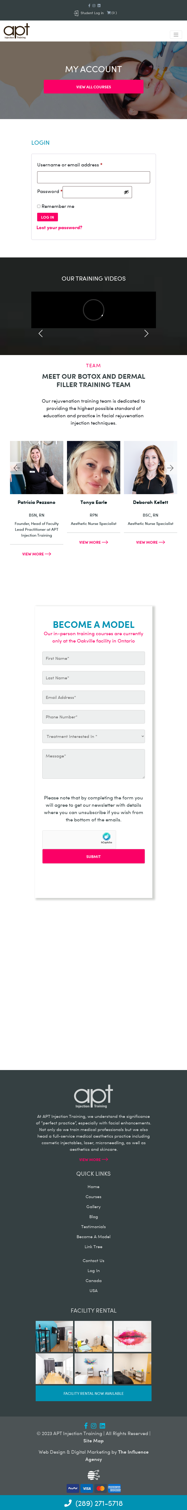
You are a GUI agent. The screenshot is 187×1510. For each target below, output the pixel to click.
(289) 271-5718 (50, 1037)
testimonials (93, 1226)
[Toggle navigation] (176, 35)
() (112, 12)
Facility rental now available (94, 1393)
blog (93, 1216)
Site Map (93, 1440)
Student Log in (89, 12)
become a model (93, 1236)
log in (94, 1270)
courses (93, 1196)
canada (94, 1280)
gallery (93, 1206)
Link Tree (93, 1246)
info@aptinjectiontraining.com (69, 1014)
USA (93, 1290)
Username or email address (69, 164)
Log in (47, 217)
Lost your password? (59, 227)
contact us (93, 1260)
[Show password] (126, 192)
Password (50, 191)
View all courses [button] (93, 86)
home (93, 1186)
